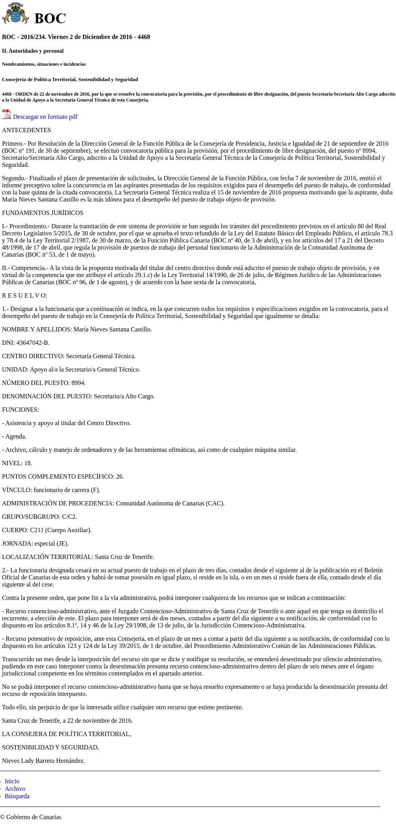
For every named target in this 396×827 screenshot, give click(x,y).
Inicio (12, 781)
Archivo (15, 788)
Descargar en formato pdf (45, 116)
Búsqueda (17, 796)
